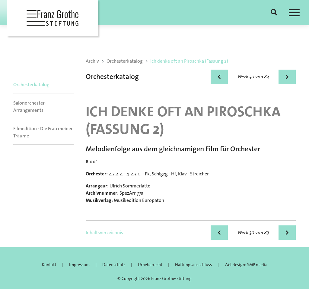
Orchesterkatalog (31, 84)
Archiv (92, 61)
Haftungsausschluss (193, 264)
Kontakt (49, 264)
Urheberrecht (150, 264)
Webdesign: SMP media (246, 264)
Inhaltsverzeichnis (104, 232)
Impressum (79, 264)
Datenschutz (113, 264)
